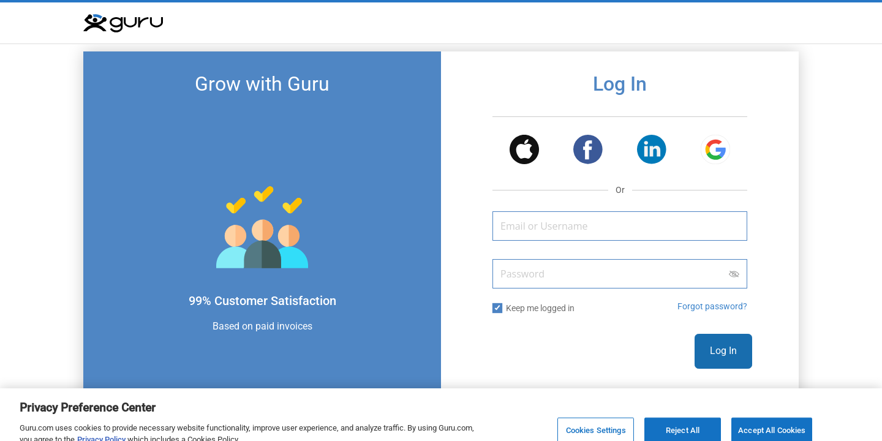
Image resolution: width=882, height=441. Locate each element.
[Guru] (123, 23)
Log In (723, 350)
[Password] (620, 274)
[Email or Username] (619, 226)
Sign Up (664, 393)
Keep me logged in (540, 308)
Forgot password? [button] (712, 306)
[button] (524, 151)
